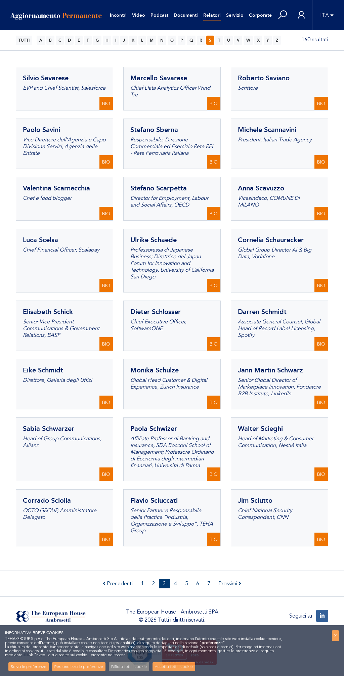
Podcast (159, 15)
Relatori (212, 15)
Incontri (118, 15)
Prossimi (229, 583)
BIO (106, 103)
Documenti (186, 15)
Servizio (235, 15)
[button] (282, 15)
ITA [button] (324, 15)
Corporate (260, 15)
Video (138, 15)
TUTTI (24, 40)
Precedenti (118, 583)
